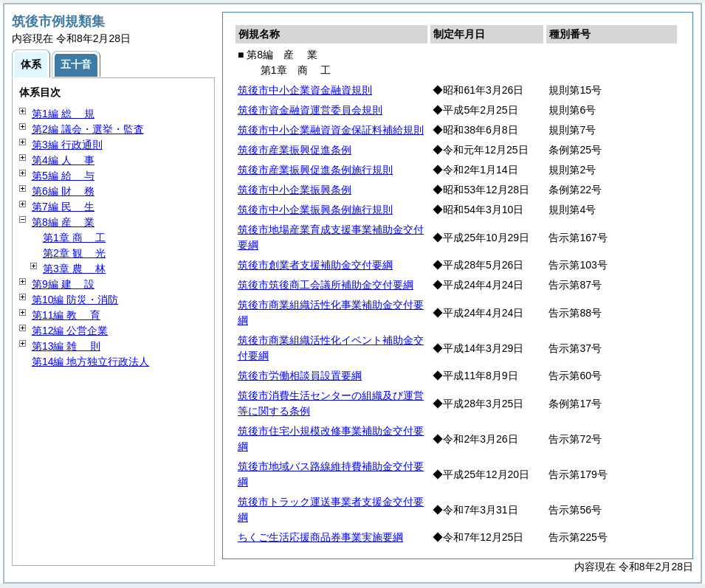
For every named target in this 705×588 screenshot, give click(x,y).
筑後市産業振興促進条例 (294, 150)
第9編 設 (63, 284)
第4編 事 (63, 160)
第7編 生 (63, 206)
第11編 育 (66, 315)
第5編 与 (63, 175)
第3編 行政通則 (67, 145)
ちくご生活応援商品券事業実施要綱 (320, 537)
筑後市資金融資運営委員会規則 (310, 110)
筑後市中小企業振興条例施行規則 (315, 209)
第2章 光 (74, 253)
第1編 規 (63, 114)
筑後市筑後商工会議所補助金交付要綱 (325, 285)
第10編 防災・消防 (75, 299)
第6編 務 (63, 191)
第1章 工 (74, 237)
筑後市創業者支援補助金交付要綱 (315, 265)
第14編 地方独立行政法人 (90, 361)
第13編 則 (66, 346)
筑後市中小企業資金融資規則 (305, 90)
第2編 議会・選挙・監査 (88, 129)
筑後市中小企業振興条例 (294, 190)
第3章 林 (74, 268)
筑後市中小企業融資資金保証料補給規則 (331, 130)
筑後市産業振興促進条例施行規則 (315, 170)
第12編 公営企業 (70, 330)
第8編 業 (63, 222)
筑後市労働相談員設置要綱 (300, 375)
